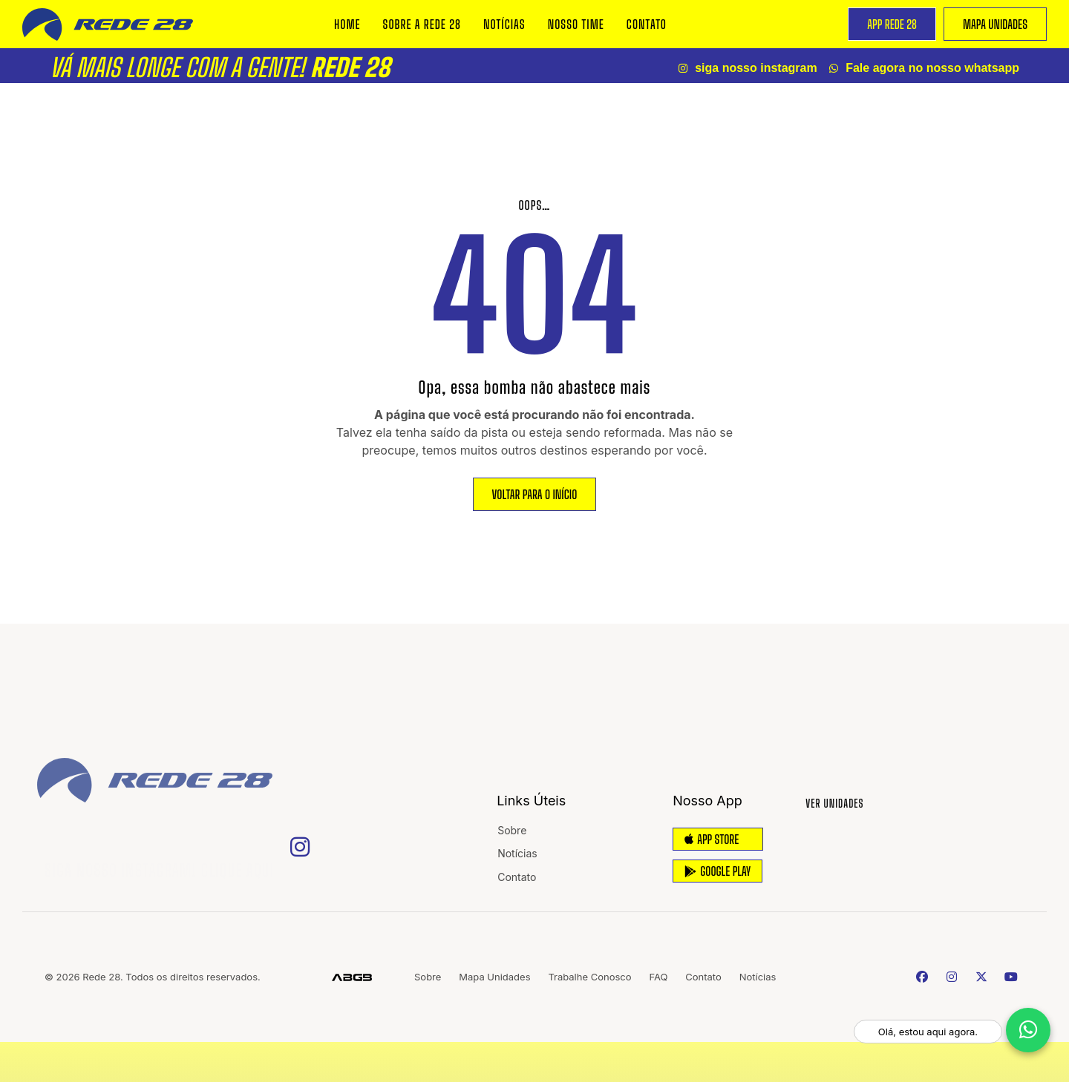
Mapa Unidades (495, 977)
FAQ (661, 977)
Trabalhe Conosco (591, 977)
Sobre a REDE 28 (422, 24)
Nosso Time (576, 24)
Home (347, 24)
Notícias (504, 24)
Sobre (511, 830)
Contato (647, 24)
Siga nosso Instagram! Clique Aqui (159, 864)
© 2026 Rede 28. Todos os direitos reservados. (153, 977)
